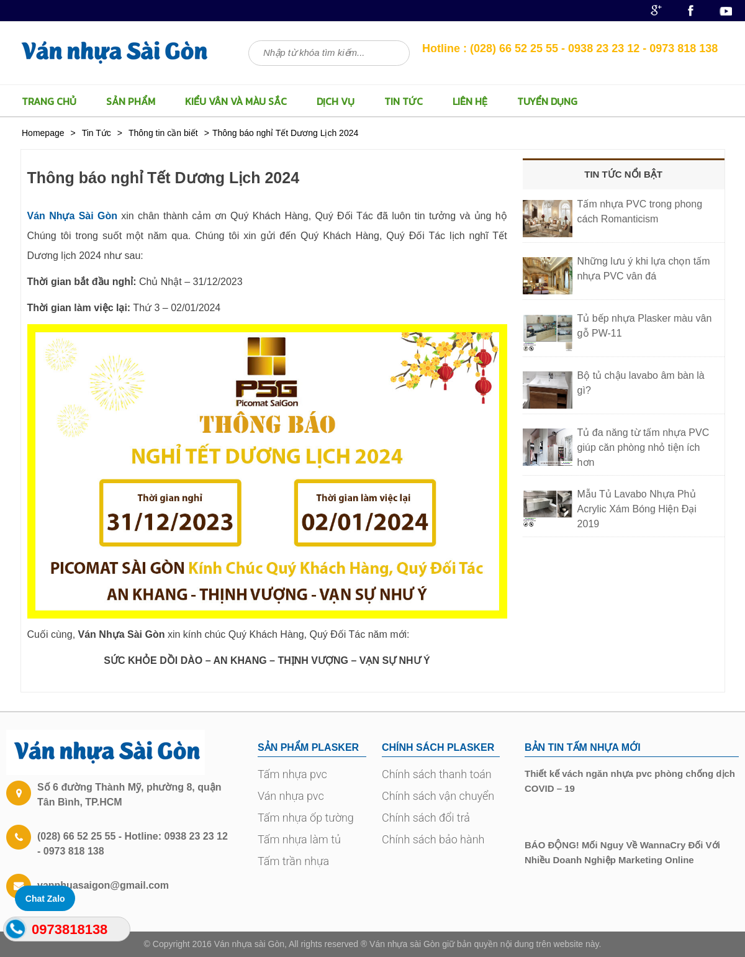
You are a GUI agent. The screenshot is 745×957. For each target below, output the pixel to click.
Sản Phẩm (130, 101)
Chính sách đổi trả (426, 817)
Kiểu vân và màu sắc (236, 101)
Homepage (43, 133)
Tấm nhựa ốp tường (306, 817)
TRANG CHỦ (49, 101)
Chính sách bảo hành (433, 839)
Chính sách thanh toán (437, 774)
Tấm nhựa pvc (292, 774)
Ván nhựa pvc (291, 795)
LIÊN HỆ (470, 101)
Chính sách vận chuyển (438, 795)
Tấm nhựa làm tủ (299, 839)
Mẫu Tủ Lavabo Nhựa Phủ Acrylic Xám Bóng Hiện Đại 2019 (637, 509)
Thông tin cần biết (163, 133)
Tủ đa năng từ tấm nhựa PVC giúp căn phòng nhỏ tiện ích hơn (643, 447)
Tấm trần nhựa (293, 861)
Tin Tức (403, 101)
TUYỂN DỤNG (547, 101)
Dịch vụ (335, 101)
